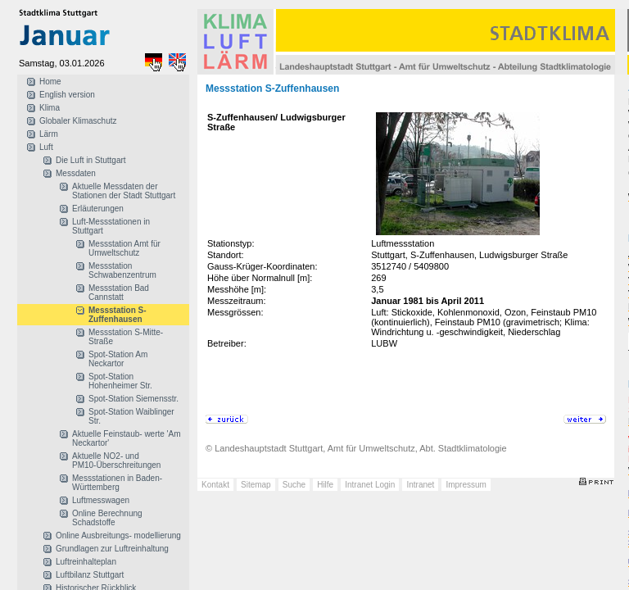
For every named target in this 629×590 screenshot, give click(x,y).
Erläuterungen (98, 208)
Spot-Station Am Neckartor (117, 359)
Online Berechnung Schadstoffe (107, 518)
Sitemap (256, 484)
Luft (46, 147)
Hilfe (325, 484)
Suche (294, 484)
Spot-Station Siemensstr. (133, 398)
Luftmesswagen (100, 500)
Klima (49, 107)
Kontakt (215, 484)
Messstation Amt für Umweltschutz (124, 248)
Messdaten (76, 173)
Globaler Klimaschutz (77, 120)
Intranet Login (370, 484)
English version (67, 94)
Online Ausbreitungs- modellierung (118, 535)
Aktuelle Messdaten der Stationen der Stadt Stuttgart (123, 191)
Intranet (420, 484)
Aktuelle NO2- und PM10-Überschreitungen (116, 461)
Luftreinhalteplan (86, 561)
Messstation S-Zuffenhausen (117, 315)
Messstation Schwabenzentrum (122, 270)
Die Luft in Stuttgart (91, 160)
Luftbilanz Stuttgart (90, 574)
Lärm (48, 133)
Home (50, 81)
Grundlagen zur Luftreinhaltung (112, 548)
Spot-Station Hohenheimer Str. (120, 381)
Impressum (466, 484)
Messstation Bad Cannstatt (118, 293)
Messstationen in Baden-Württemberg (117, 483)
